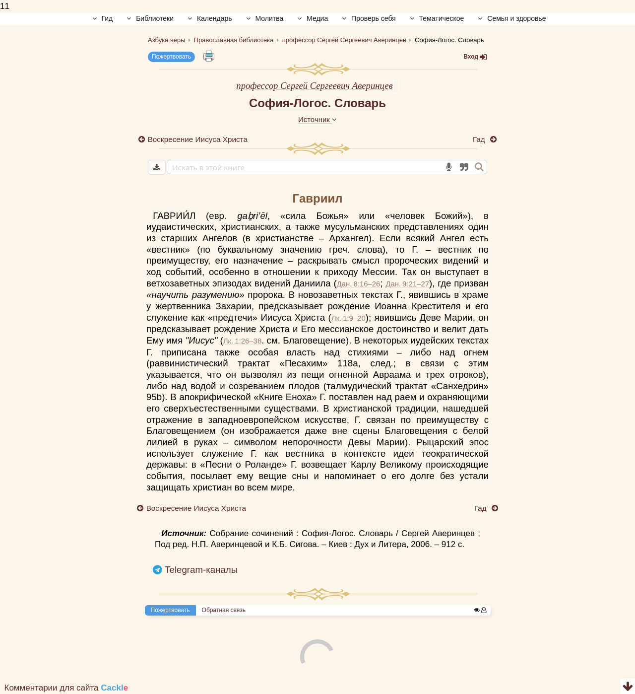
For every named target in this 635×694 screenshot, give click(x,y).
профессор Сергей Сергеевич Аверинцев (314, 85)
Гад (480, 139)
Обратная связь (224, 610)
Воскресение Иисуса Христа (198, 139)
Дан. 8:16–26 (359, 283)
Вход (475, 57)
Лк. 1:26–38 (242, 341)
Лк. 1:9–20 (348, 318)
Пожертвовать (171, 56)
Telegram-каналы (201, 569)
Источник (317, 119)
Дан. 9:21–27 (407, 283)
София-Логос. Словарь (317, 103)
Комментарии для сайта (66, 688)
